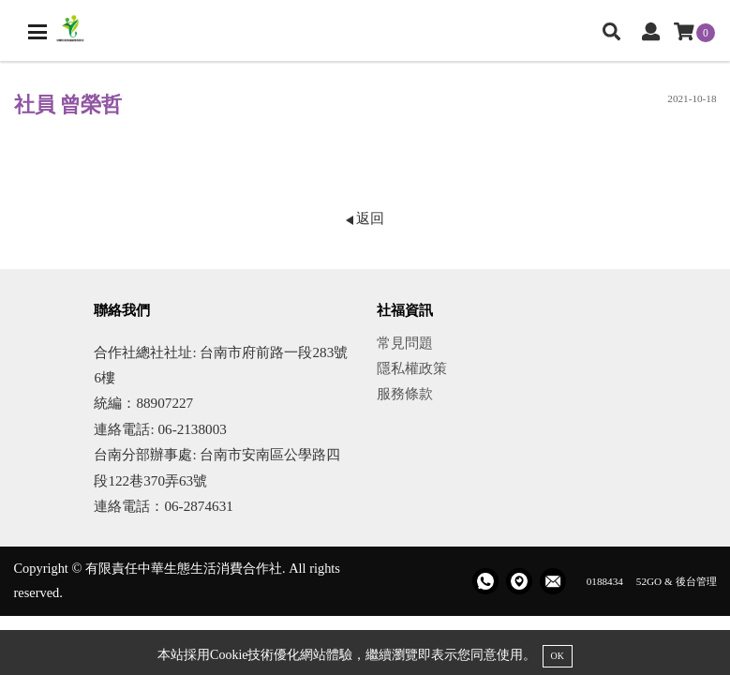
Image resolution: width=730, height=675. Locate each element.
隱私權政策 (412, 368)
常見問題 (405, 343)
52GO (649, 581)
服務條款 (405, 393)
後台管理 (696, 581)
